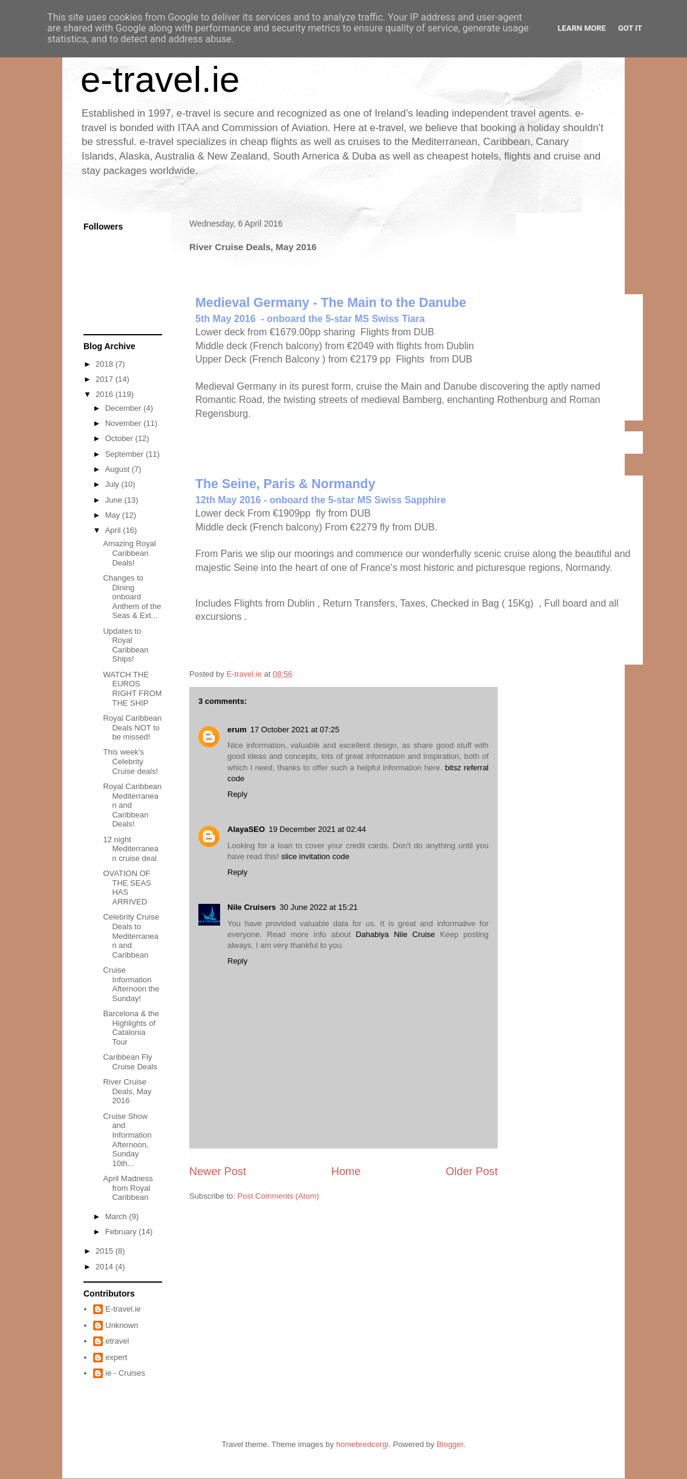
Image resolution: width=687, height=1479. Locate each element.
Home (346, 1171)
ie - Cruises (125, 1373)
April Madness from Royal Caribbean (127, 1188)
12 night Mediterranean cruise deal (130, 849)
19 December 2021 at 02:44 (317, 829)
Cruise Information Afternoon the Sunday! (131, 984)
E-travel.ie (123, 1308)
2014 (106, 1266)
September (125, 454)
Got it (630, 28)
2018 (106, 364)
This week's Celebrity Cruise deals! (130, 761)
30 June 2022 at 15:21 (318, 907)
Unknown (121, 1325)
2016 (106, 394)
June (115, 499)
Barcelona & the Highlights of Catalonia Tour (131, 1027)
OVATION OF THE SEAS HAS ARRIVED (127, 887)
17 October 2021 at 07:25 (294, 729)
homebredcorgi (362, 1444)
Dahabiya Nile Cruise (395, 934)
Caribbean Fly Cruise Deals (130, 1061)
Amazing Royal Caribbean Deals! (129, 553)
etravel (117, 1340)
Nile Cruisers (251, 907)
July (113, 484)
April (114, 530)
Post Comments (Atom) (278, 1195)
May (113, 515)
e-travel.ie (159, 79)
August (118, 469)
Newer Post (217, 1171)
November (124, 423)
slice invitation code (315, 856)
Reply (237, 794)
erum (237, 729)
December (124, 408)
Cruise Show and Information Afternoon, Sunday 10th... (127, 1140)
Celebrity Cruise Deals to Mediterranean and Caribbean (130, 935)
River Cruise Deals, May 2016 (127, 1091)
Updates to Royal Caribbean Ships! (125, 645)
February (122, 1231)
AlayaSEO (246, 829)
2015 (106, 1250)
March (117, 1216)
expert (116, 1357)
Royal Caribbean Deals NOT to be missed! (132, 727)
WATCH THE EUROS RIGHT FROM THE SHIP (132, 688)
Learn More (582, 28)
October (120, 438)
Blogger (450, 1444)
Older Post (472, 1171)
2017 (106, 379)
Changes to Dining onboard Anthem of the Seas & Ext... (132, 596)
